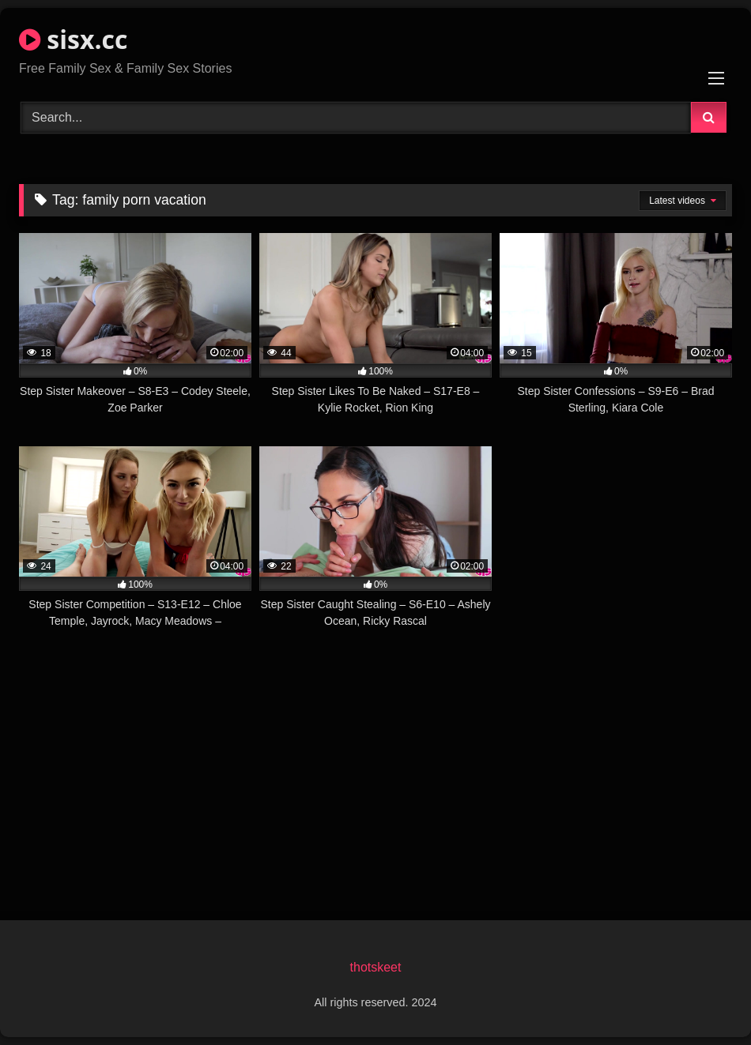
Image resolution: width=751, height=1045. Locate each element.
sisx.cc (73, 39)
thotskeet (376, 967)
